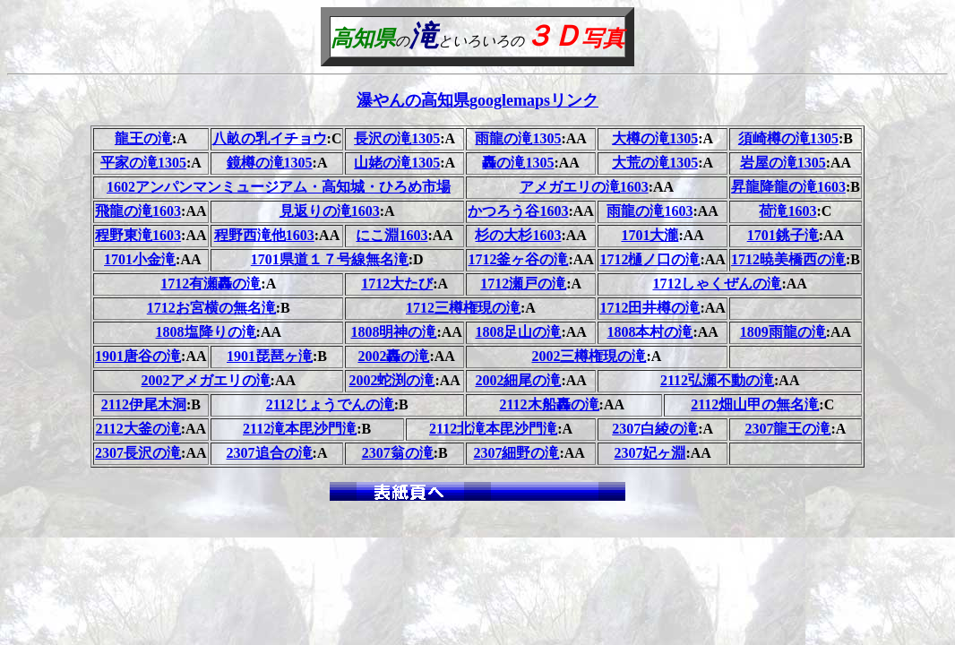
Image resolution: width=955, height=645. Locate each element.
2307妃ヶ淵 (649, 452)
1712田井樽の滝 (649, 307)
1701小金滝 (140, 259)
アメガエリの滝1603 (584, 186)
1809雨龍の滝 (783, 332)
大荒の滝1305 (655, 162)
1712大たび (397, 283)
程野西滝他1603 (264, 235)
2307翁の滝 (398, 452)
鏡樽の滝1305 (270, 162)
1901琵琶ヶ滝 (270, 356)
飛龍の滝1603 (138, 211)
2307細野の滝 (516, 452)
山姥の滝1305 (397, 162)
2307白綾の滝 (655, 428)
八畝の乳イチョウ (269, 138)
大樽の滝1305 (655, 138)
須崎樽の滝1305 (788, 138)
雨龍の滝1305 (518, 138)
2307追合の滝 (270, 452)
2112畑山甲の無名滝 (755, 404)
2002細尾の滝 (518, 380)
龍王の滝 (143, 138)
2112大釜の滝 (138, 428)
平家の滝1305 (143, 162)
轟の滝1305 (518, 162)
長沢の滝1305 (397, 138)
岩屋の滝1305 (783, 162)
